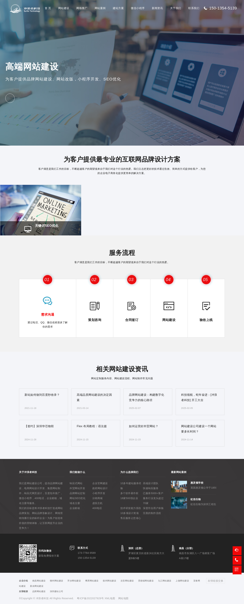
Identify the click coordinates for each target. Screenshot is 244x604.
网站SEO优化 (77, 498)
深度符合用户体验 (153, 508)
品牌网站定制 (77, 493)
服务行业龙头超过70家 (153, 501)
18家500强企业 (129, 498)
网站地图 (123, 598)
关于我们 (175, 8)
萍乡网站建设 (74, 580)
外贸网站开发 (77, 488)
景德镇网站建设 (146, 580)
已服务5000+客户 (153, 493)
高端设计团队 (150, 483)
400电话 (97, 508)
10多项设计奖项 (129, 513)
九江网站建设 (164, 580)
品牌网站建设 (39, 591)
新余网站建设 (36, 586)
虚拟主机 (97, 503)
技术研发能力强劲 (130, 508)
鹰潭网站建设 (92, 580)
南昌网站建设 (39, 580)
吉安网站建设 (127, 580)
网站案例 (100, 8)
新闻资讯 (157, 8)
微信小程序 (138, 8)
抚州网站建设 (109, 580)
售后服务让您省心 (130, 518)
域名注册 (75, 503)
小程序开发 (98, 493)
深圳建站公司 (56, 591)
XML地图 (110, 598)
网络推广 (81, 8)
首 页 (48, 8)
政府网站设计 (100, 488)
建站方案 (118, 8)
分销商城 (97, 498)
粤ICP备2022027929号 (91, 598)
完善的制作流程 (152, 513)
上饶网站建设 (182, 580)
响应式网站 (76, 483)
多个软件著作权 (129, 493)
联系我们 (193, 8)
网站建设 (63, 8)
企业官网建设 (100, 483)
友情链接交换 (215, 580)
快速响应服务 (150, 488)
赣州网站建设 (56, 580)
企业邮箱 (75, 508)
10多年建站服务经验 (130, 486)
